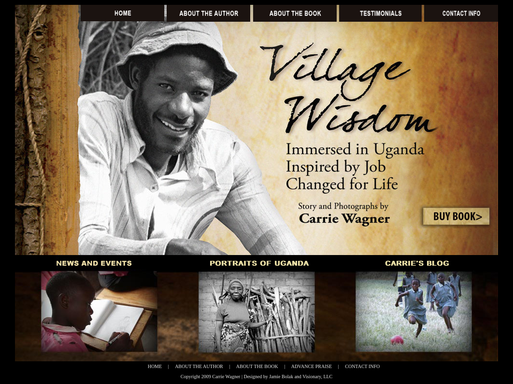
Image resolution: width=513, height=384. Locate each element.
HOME (155, 366)
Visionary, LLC (317, 376)
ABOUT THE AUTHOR (199, 366)
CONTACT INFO (362, 366)
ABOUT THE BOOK (257, 366)
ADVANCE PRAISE (311, 366)
